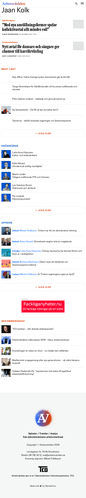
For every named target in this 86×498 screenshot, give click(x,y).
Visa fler (44, 134)
